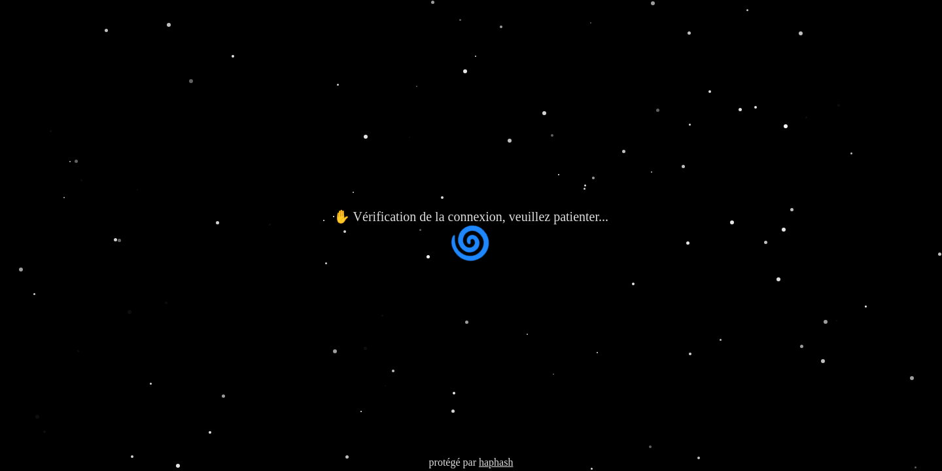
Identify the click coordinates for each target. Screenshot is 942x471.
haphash (496, 462)
